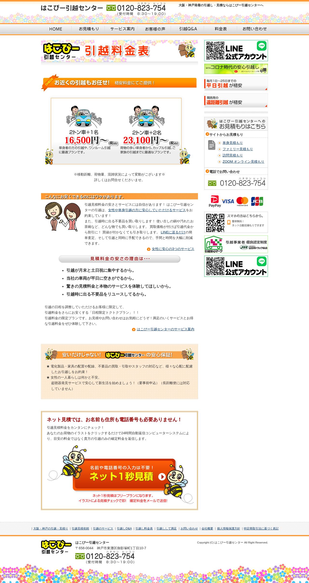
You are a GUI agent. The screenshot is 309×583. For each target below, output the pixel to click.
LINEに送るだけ (173, 232)
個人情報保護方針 (228, 528)
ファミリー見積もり (238, 149)
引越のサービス (103, 528)
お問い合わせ (253, 29)
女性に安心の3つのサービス (173, 249)
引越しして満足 (166, 528)
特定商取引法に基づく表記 (261, 528)
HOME (55, 29)
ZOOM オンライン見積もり (243, 161)
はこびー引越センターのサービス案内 (165, 329)
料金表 (220, 29)
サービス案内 (121, 29)
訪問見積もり (233, 155)
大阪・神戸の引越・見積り (50, 528)
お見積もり (88, 29)
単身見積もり (233, 143)
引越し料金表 (144, 528)
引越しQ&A (124, 528)
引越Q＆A (187, 29)
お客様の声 (154, 29)
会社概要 (207, 528)
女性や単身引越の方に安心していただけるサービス (147, 210)
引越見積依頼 (80, 528)
